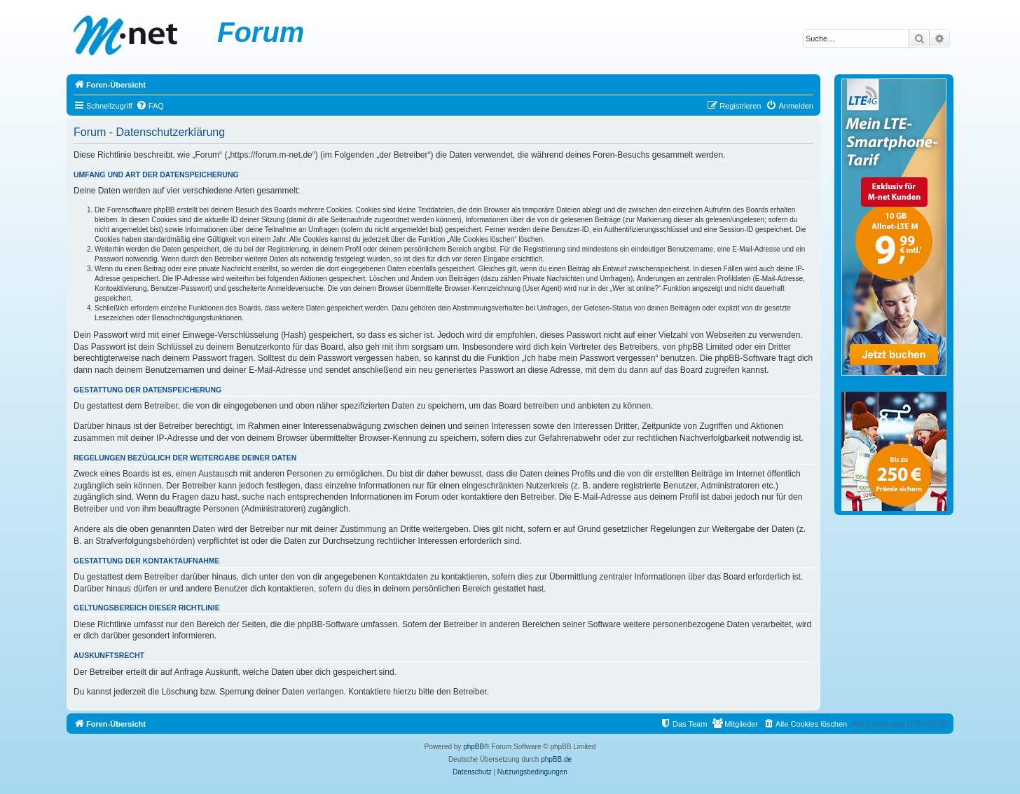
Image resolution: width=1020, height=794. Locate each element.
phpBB (473, 747)
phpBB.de (556, 759)
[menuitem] (150, 105)
